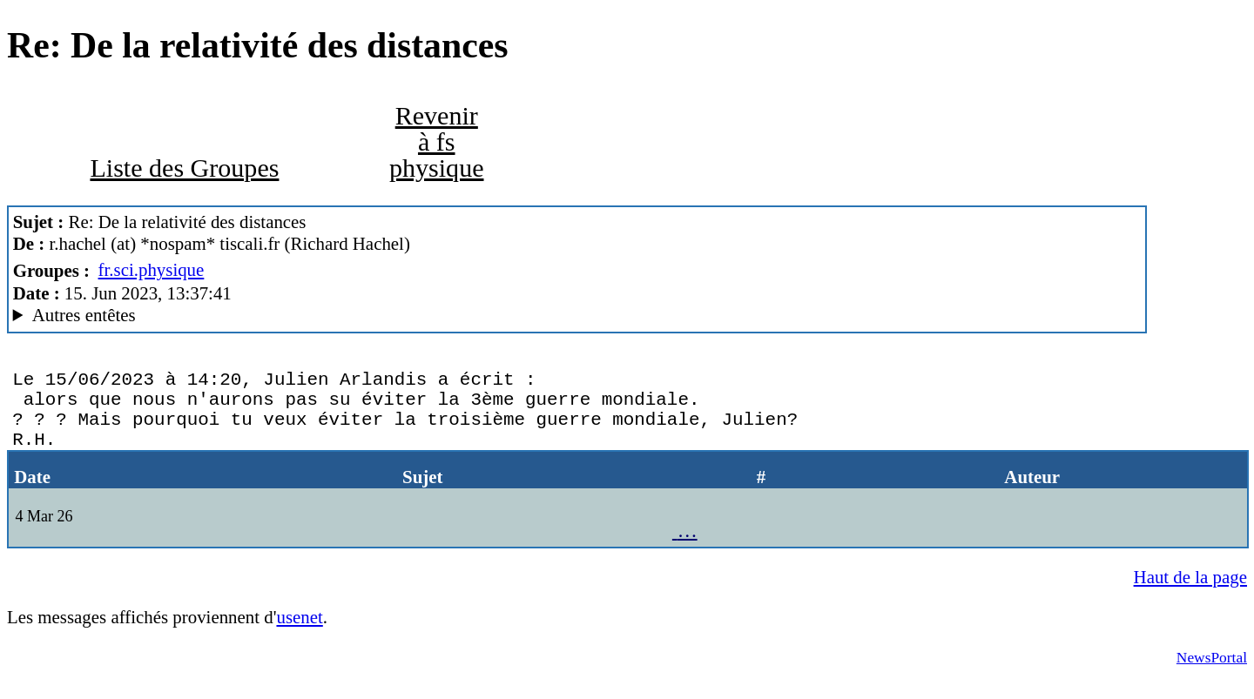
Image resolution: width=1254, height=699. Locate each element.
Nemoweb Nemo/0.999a (577, 315)
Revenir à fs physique (436, 142)
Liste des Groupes (184, 168)
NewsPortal (1211, 674)
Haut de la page (1190, 594)
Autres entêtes (84, 315)
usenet (299, 634)
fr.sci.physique (151, 269)
